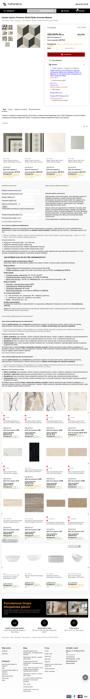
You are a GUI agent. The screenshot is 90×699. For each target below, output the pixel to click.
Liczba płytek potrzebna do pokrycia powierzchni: (18, 208)
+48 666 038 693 (70, 657)
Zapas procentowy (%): (9, 204)
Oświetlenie (5, 674)
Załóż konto (5, 653)
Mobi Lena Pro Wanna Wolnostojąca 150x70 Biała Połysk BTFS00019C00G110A (77, 576)
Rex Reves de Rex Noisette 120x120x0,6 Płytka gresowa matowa (33, 421)
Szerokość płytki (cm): (9, 200)
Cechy (10, 109)
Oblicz (5, 207)
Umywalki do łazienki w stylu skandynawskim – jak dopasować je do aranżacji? (33, 652)
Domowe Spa (5, 678)
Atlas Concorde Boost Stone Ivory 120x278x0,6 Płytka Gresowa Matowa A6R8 (54, 472)
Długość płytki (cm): (8, 197)
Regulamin (47, 661)
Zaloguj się (4, 651)
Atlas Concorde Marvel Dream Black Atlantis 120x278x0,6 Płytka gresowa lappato (33, 470)
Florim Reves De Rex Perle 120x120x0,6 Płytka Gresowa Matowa (76, 421)
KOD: (79, 27)
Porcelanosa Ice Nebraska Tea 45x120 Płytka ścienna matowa (55, 523)
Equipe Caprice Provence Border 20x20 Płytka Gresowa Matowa (33, 161)
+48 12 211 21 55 (81, 4)
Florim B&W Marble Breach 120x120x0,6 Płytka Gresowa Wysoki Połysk (54, 421)
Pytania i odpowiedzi (50, 671)
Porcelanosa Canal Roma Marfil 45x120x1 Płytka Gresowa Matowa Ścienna (12, 521)
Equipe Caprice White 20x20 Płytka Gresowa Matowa (54, 161)
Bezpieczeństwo (34, 109)
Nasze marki (48, 656)
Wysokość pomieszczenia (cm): (12, 194)
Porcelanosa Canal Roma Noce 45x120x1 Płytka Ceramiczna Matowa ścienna (34, 521)
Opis (4, 109)
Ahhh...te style (26, 684)
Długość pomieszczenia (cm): (11, 190)
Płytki (3, 668)
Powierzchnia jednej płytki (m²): (12, 214)
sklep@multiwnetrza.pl (71, 661)
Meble (3, 680)
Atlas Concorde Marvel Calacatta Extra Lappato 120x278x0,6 (10, 472)
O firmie (47, 651)
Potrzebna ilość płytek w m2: (11, 218)
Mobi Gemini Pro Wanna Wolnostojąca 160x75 (10, 577)
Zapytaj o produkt (20, 109)
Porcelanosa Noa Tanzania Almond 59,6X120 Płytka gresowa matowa (76, 523)
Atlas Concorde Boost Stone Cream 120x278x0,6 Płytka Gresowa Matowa (76, 472)
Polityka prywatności (50, 668)
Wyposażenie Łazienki (7, 676)
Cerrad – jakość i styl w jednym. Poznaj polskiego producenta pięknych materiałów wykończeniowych (33, 669)
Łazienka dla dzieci (28, 686)
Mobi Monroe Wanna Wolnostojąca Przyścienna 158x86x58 (54, 576)
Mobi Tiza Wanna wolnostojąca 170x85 (34, 576)
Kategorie (10, 11)
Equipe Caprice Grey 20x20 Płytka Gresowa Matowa (76, 161)
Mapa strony (48, 659)
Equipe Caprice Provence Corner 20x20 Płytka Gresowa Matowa (12, 161)
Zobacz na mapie (70, 663)
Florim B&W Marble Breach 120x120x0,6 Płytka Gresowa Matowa (11, 421)
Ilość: (49, 48)
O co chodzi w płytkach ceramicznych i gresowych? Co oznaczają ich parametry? (33, 679)
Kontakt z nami (48, 653)
